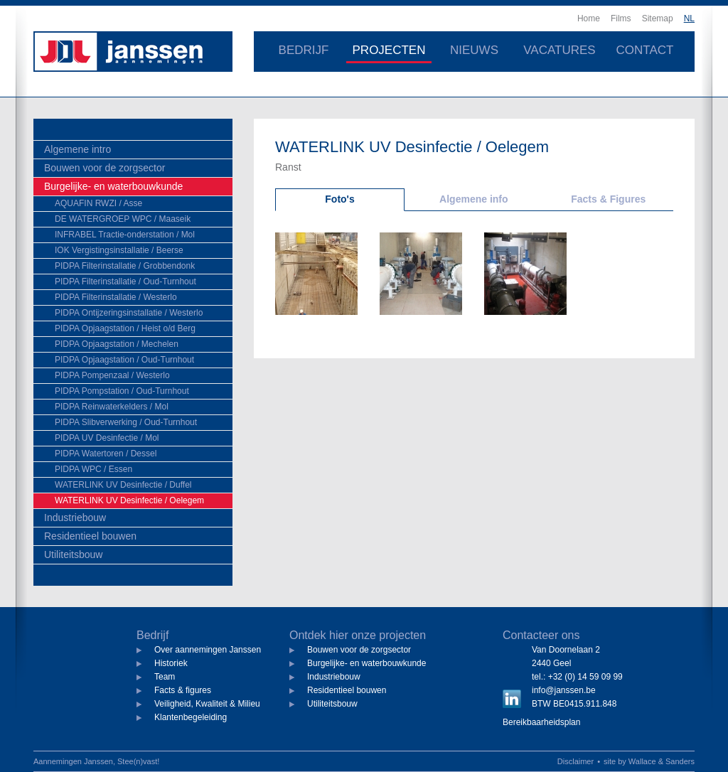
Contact (645, 50)
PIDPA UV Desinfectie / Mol (107, 438)
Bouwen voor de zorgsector (104, 167)
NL (689, 18)
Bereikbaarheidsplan (541, 722)
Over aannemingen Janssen (207, 650)
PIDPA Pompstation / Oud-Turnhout (122, 391)
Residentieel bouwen (90, 536)
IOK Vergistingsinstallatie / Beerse (119, 250)
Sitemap (657, 18)
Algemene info (473, 199)
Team (164, 677)
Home (588, 18)
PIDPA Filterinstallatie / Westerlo (116, 297)
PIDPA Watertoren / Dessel (105, 454)
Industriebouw (75, 517)
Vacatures (559, 50)
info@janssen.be (564, 690)
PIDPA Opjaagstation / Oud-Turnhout (124, 360)
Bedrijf (304, 50)
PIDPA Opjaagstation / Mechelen (116, 344)
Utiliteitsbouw (73, 554)
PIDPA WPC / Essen (93, 469)
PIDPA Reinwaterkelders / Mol (111, 407)
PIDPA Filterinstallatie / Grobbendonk (125, 266)
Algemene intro (77, 149)
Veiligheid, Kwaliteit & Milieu (207, 704)
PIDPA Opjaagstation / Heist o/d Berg (125, 328)
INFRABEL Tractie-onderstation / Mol (125, 235)
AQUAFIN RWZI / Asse (98, 203)
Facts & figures (182, 690)
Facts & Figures (608, 199)
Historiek (171, 663)
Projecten (389, 50)
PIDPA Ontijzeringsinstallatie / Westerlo (129, 313)
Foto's (339, 199)
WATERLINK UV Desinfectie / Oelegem (129, 500)
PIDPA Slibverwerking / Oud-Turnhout (126, 422)
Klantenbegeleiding (190, 717)
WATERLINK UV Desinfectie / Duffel (123, 485)
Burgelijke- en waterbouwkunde (113, 186)
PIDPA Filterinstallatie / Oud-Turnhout (125, 281)
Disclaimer (575, 761)
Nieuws (474, 50)
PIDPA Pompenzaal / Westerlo (112, 375)
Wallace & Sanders (661, 761)
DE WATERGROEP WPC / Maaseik (123, 219)
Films (621, 18)
